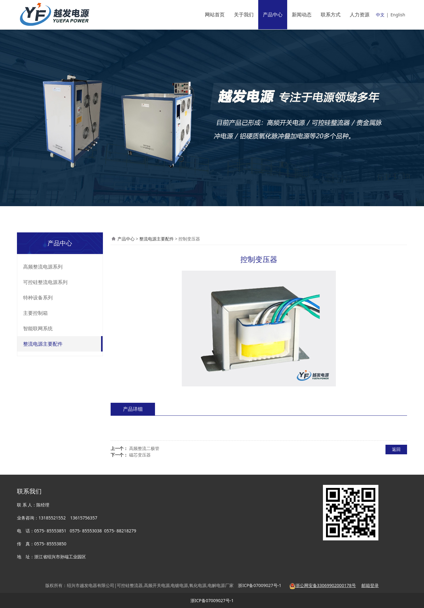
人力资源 (359, 14)
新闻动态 (302, 14)
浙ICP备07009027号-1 (212, 600)
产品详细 (133, 409)
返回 (396, 449)
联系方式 (330, 14)
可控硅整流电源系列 (45, 282)
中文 (380, 15)
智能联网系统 (38, 328)
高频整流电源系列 (43, 266)
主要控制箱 (35, 313)
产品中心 (273, 14)
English (397, 15)
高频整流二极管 (144, 448)
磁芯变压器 (140, 455)
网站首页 (215, 14)
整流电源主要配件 (43, 343)
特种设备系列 (38, 297)
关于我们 (244, 14)
